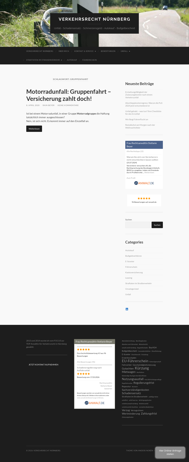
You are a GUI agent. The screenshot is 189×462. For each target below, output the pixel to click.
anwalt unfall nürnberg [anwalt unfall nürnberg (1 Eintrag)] (129, 348)
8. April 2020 (33, 105)
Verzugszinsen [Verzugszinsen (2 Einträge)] (137, 410)
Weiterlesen (34, 128)
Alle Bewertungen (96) (86, 362)
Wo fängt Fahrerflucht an (136, 119)
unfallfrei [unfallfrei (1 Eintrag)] (125, 400)
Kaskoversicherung (134, 272)
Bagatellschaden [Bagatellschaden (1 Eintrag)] (142, 348)
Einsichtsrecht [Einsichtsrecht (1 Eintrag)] (135, 354)
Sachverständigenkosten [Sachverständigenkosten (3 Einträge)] (135, 389)
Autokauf (72, 60)
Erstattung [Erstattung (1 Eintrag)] (144, 354)
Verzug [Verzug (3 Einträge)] (126, 410)
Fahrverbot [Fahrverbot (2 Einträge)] (127, 365)
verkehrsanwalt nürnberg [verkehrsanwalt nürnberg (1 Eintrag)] (130, 403)
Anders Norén (145, 451)
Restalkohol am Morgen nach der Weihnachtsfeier (140, 126)
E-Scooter (129, 261)
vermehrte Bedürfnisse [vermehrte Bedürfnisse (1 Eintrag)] (146, 407)
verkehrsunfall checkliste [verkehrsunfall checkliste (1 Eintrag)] (130, 407)
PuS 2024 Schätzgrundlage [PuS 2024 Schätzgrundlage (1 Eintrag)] (153, 379)
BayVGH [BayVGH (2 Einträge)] (153, 347)
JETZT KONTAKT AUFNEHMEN (43, 364)
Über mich (64, 51)
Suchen (128, 219)
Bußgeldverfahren (133, 256)
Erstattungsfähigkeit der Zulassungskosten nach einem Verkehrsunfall (138, 95)
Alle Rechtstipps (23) (135, 151)
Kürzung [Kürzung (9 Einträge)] (142, 368)
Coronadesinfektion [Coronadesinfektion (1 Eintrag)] (144, 351)
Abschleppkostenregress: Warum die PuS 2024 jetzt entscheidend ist (143, 104)
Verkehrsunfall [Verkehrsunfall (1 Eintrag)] (143, 403)
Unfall (124, 51)
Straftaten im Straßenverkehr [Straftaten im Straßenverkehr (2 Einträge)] (135, 396)
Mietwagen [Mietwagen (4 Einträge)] (129, 371)
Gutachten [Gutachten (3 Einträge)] (128, 368)
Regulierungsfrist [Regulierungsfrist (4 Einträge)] (143, 382)
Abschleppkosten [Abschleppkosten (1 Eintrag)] (141, 341)
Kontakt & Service (84, 51)
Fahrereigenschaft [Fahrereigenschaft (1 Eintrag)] (155, 361)
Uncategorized (132, 289)
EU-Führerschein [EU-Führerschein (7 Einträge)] (135, 360)
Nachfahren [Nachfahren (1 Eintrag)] (140, 372)
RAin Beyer (49, 105)
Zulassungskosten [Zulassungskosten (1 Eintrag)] (127, 417)
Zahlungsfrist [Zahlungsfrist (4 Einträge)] (149, 413)
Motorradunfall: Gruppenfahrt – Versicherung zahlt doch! (68, 95)
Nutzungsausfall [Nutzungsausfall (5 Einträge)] (133, 378)
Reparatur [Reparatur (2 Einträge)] (126, 386)
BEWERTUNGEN (108, 51)
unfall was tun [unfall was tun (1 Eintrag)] (133, 400)
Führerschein (89, 60)
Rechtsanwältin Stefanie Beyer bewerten (106, 386)
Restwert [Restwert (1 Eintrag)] (135, 386)
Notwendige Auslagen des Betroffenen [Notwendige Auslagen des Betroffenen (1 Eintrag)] (134, 376)
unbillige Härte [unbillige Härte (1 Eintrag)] (153, 397)
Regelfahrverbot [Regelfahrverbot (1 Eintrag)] (127, 383)
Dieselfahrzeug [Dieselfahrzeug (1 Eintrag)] (156, 351)
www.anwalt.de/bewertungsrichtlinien (90, 398)
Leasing (128, 277)
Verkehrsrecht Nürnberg (94, 19)
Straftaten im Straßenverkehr (43, 60)
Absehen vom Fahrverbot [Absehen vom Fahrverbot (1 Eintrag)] (130, 344)
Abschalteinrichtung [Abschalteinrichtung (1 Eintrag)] (128, 341)
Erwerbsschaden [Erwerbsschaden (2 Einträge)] (129, 358)
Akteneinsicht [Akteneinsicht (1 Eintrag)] (143, 344)
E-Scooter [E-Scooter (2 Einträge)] (126, 354)
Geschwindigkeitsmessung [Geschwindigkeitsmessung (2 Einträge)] (144, 365)
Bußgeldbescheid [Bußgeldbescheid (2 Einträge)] (129, 351)
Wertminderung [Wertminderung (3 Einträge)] (131, 413)
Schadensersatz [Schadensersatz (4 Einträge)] (131, 393)
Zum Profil (131, 178)
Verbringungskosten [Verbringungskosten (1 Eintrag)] (145, 400)
